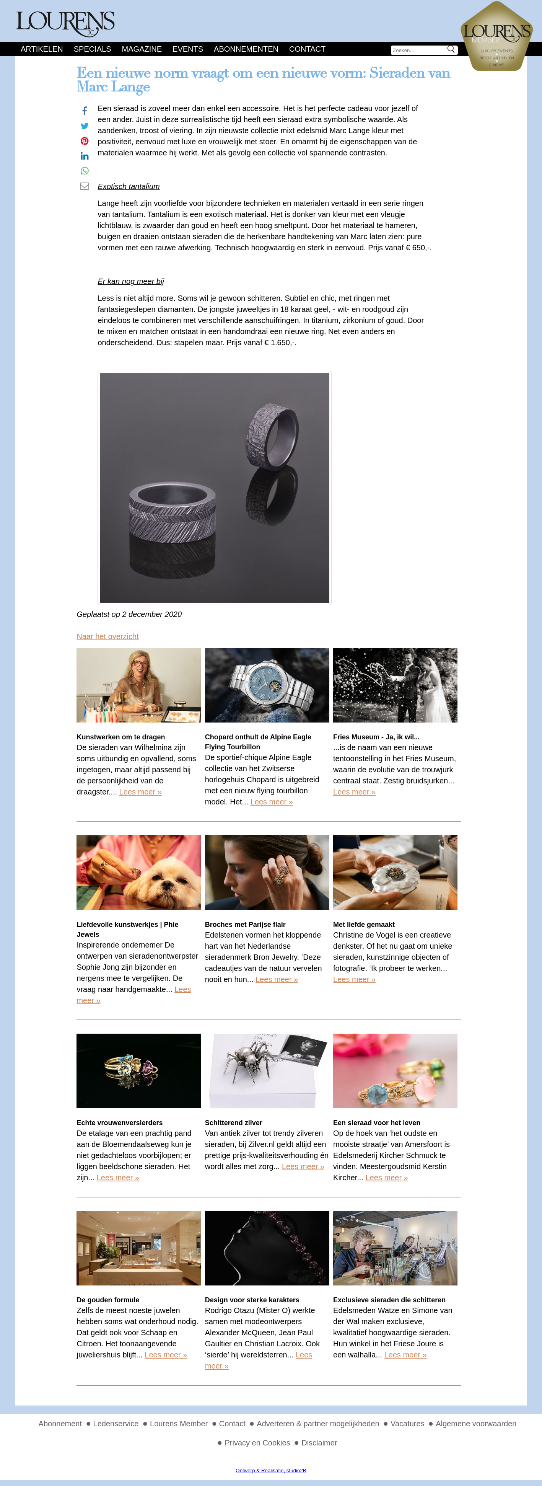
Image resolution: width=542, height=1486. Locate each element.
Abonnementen (246, 49)
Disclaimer (319, 1443)
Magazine (142, 49)
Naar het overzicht (107, 636)
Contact (307, 49)
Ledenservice (116, 1423)
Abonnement (60, 1423)
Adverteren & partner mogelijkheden (318, 1423)
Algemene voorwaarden (476, 1423)
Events (188, 49)
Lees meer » (140, 792)
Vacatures (408, 1423)
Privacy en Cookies (257, 1443)
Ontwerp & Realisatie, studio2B (271, 1470)
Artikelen (42, 49)
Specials (92, 49)
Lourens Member (179, 1423)
